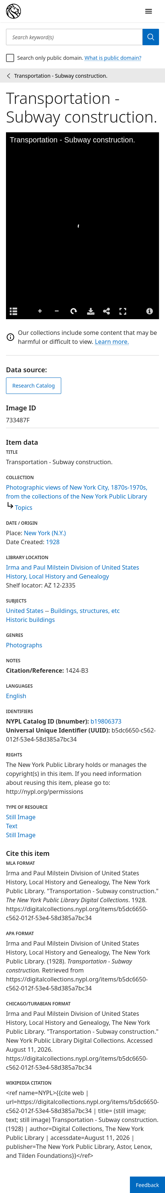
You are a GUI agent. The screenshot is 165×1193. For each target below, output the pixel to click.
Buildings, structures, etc (85, 611)
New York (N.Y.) (45, 533)
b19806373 (105, 721)
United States (25, 611)
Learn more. (112, 341)
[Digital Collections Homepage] (13, 11)
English (16, 696)
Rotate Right (74, 311)
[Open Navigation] (148, 11)
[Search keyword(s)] (74, 37)
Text (12, 826)
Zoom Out (57, 311)
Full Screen (122, 311)
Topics (23, 507)
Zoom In (40, 311)
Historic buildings (30, 620)
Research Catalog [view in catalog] (33, 385)
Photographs (24, 645)
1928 (53, 542)
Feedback (147, 1185)
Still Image (20, 817)
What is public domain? (113, 57)
